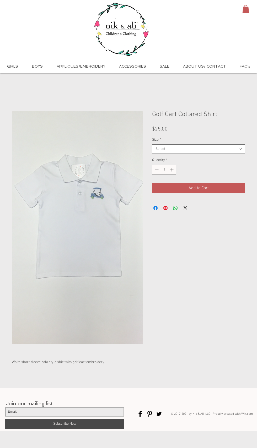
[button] (245, 9)
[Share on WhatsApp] (175, 208)
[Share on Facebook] (155, 208)
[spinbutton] (164, 169)
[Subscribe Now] (64, 424)
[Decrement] (156, 169)
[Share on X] (185, 208)
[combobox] (198, 149)
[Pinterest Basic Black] (150, 414)
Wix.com (247, 414)
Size (156, 140)
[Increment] (172, 169)
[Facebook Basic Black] (140, 414)
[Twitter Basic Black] (159, 414)
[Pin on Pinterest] (165, 208)
